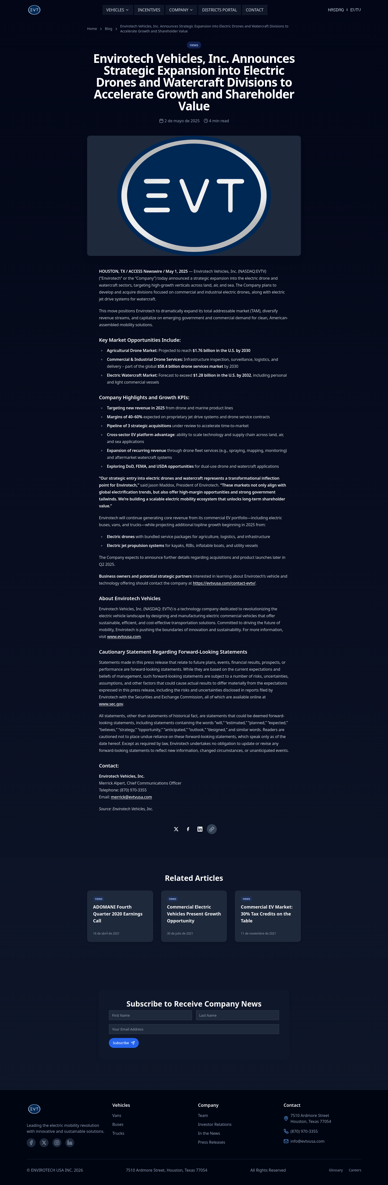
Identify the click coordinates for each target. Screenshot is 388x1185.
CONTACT (255, 10)
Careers (355, 1170)
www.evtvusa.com (124, 636)
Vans (116, 1115)
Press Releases (211, 1142)
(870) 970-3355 (304, 1131)
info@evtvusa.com (307, 1141)
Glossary (336, 1170)
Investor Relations (215, 1124)
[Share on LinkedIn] (200, 829)
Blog (108, 28)
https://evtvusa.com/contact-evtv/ (224, 583)
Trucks (118, 1133)
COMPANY (181, 10)
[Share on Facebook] (188, 829)
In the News (209, 1133)
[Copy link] (212, 829)
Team (203, 1115)
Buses (117, 1124)
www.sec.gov (111, 704)
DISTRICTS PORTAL (219, 10)
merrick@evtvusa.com (131, 797)
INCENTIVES (149, 10)
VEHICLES (117, 10)
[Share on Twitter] (176, 829)
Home (92, 28)
